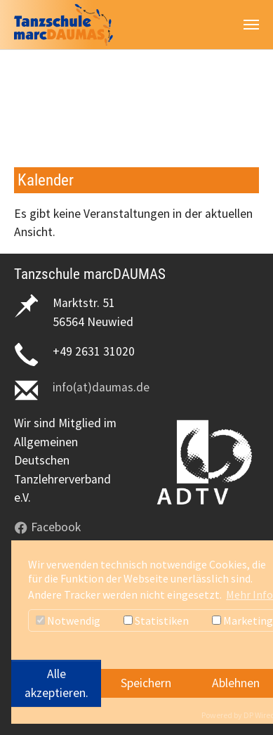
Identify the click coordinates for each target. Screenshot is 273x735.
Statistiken (156, 620)
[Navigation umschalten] (251, 25)
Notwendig (68, 620)
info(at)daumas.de (101, 387)
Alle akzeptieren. (56, 683)
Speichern (146, 683)
